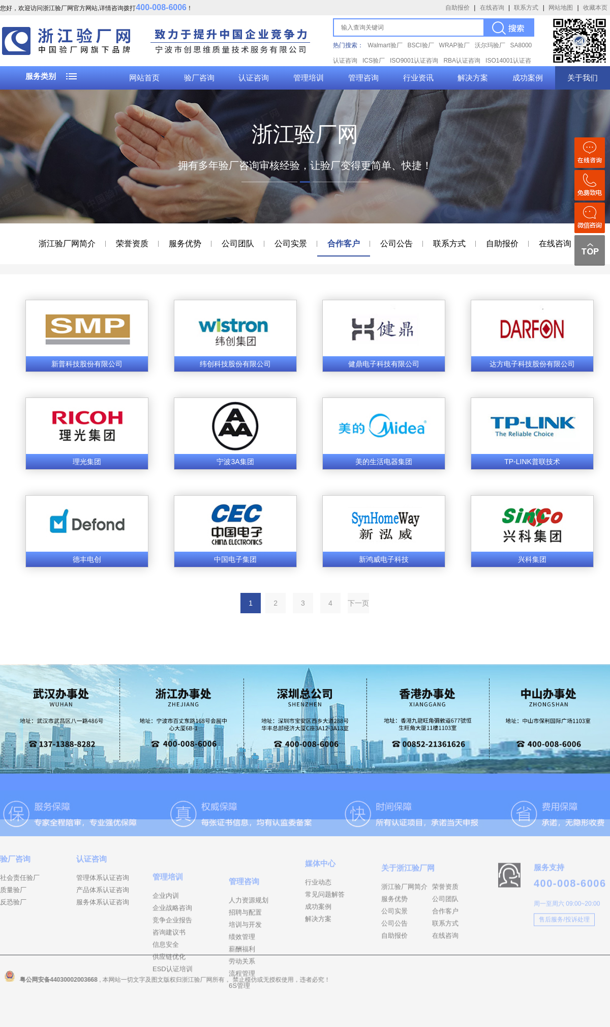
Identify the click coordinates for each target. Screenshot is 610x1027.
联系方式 (526, 7)
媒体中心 (320, 888)
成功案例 (527, 78)
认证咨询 (253, 78)
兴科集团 (532, 559)
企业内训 (165, 934)
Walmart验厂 (385, 45)
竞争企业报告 (172, 958)
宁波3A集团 (235, 462)
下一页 (358, 603)
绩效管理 (242, 980)
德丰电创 (87, 559)
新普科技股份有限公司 (87, 364)
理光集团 (87, 462)
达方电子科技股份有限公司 (532, 364)
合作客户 (343, 243)
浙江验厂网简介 (67, 243)
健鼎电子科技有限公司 (383, 364)
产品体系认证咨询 (102, 910)
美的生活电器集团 (383, 462)
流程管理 (242, 1016)
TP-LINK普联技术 (532, 462)
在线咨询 (492, 7)
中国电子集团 (235, 559)
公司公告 (396, 243)
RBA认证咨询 (461, 60)
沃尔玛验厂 (490, 45)
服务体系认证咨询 (102, 922)
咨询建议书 (169, 971)
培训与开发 (245, 968)
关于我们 (582, 78)
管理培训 (308, 78)
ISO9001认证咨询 (414, 60)
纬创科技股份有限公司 (235, 364)
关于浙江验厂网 (408, 897)
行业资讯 (418, 78)
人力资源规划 (248, 943)
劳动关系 (242, 1004)
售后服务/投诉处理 (564, 943)
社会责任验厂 (20, 898)
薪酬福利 (242, 992)
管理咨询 (363, 78)
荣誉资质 (132, 243)
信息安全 (165, 983)
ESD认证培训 (172, 1007)
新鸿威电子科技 (384, 559)
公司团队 (238, 243)
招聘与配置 (245, 955)
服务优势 (185, 243)
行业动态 (318, 907)
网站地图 (560, 7)
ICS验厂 (373, 60)
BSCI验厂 (421, 45)
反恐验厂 (13, 922)
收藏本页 (595, 7)
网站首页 (144, 78)
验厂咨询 (199, 78)
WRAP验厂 (454, 45)
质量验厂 (13, 910)
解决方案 (473, 78)
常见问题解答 (325, 919)
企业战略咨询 (172, 946)
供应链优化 (169, 995)
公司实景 (290, 243)
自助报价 (457, 7)
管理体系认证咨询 (102, 898)
